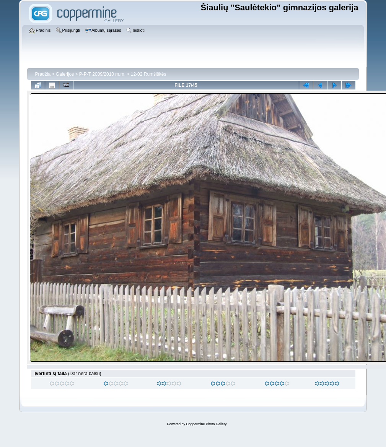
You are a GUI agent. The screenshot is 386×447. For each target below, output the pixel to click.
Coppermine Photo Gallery (206, 424)
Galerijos (65, 74)
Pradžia (42, 74)
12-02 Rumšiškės (148, 74)
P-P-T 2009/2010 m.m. (102, 74)
